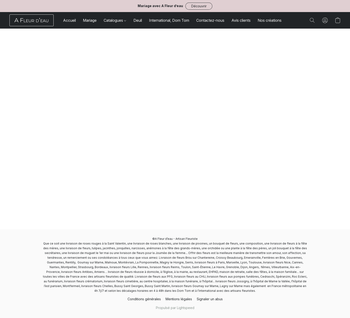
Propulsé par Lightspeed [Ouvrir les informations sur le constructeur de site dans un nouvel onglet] (175, 308)
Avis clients (241, 20)
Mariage (90, 20)
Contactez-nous (210, 20)
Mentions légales (179, 299)
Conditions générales (144, 299)
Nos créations (270, 20)
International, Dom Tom (169, 20)
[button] (198, 6)
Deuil (137, 20)
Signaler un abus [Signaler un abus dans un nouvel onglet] (210, 299)
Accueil (69, 20)
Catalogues (115, 20)
